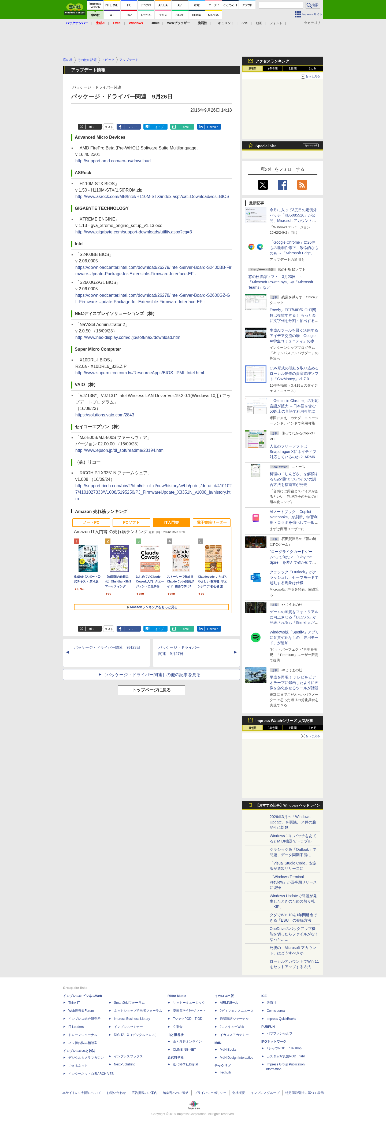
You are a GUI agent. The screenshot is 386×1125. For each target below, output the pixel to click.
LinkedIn (212, 127)
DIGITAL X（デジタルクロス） (136, 1035)
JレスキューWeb (232, 1027)
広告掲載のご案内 (144, 1093)
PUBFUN (268, 1027)
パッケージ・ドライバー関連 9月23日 (107, 647)
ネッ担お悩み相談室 (82, 1043)
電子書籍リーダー (212, 522)
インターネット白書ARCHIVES (91, 1074)
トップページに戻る (151, 690)
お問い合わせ (116, 1093)
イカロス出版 (224, 996)
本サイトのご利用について (81, 1093)
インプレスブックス (128, 1056)
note (186, 127)
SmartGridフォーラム (129, 1003)
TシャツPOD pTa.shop (284, 1048)
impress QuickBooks (281, 1019)
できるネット (78, 1066)
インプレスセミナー (128, 1027)
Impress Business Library (132, 1019)
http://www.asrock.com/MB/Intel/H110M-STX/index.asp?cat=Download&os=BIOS (152, 196)
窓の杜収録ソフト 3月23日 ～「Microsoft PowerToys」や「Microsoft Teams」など (280, 282)
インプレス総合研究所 (84, 1019)
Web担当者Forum (81, 1011)
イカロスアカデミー (234, 1035)
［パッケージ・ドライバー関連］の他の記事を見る (151, 674)
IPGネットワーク (273, 1041)
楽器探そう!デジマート (189, 1011)
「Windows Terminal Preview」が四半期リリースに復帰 (293, 882)
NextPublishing (124, 1064)
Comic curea (276, 1011)
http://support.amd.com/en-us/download (113, 161)
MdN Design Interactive (236, 1058)
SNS (245, 23)
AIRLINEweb (229, 1003)
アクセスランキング (272, 61)
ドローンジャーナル (82, 1035)
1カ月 (313, 68)
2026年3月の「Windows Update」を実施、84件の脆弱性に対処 (293, 822)
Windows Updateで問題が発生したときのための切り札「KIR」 (293, 901)
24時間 (272, 68)
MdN (217, 1043)
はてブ (159, 127)
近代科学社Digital (185, 1064)
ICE (264, 996)
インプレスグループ (265, 1093)
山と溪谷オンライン (187, 1041)
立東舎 (178, 1027)
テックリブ (222, 1066)
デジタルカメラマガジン (86, 1058)
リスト (109, 127)
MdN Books (228, 1049)
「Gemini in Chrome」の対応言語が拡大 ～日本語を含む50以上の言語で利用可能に (294, 405)
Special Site (266, 146)
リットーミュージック (189, 1003)
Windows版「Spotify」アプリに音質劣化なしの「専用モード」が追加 (294, 637)
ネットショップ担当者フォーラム (138, 1011)
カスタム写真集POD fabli (286, 1056)
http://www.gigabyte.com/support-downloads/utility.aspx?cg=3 (133, 232)
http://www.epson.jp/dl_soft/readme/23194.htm (119, 450)
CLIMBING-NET (184, 1049)
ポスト (93, 127)
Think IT (74, 1003)
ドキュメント (224, 23)
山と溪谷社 (176, 1035)
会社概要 (238, 1093)
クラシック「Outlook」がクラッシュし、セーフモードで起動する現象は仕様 (294, 577)
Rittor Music (177, 996)
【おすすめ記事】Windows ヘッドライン (287, 805)
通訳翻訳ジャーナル (234, 1019)
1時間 (252, 68)
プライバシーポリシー (210, 1093)
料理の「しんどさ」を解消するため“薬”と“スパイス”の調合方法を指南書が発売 (294, 479)
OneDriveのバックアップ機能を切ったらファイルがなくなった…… (294, 933)
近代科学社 (176, 1058)
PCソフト (131, 522)
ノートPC (91, 522)
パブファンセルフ (279, 1033)
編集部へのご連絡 (176, 1093)
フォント (276, 23)
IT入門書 (171, 522)
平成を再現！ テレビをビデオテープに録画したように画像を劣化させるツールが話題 (294, 682)
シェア (132, 127)
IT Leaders (76, 1027)
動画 (259, 23)
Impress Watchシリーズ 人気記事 (284, 721)
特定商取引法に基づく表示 (304, 1093)
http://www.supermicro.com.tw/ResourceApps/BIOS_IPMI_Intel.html (139, 373)
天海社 (271, 1003)
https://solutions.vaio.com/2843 (104, 415)
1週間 (293, 68)
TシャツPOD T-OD (187, 1019)
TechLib (225, 1072)
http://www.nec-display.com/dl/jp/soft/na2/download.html (128, 337)
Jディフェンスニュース (237, 1011)
